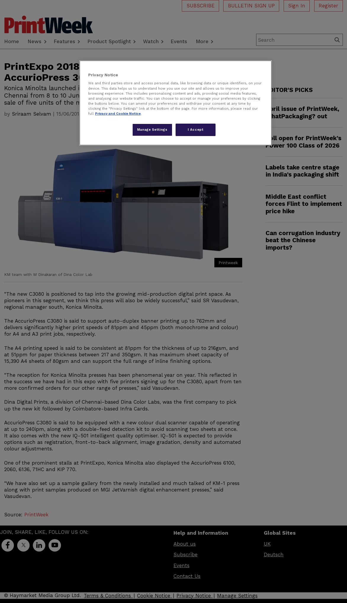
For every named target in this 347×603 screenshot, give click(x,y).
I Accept (196, 129)
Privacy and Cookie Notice (118, 113)
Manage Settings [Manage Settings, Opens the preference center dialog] (152, 129)
